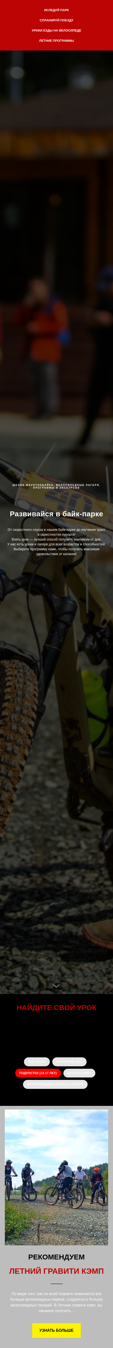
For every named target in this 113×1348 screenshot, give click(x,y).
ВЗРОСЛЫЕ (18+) (69, 1061)
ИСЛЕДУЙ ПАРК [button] (56, 10)
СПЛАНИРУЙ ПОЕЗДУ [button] (56, 20)
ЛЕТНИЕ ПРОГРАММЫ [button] (56, 40)
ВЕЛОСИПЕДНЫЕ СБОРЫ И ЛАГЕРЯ (55, 1084)
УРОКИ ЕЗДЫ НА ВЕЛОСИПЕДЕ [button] (56, 30)
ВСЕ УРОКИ (37, 1061)
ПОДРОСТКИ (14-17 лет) (38, 1073)
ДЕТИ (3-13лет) (79, 1073)
